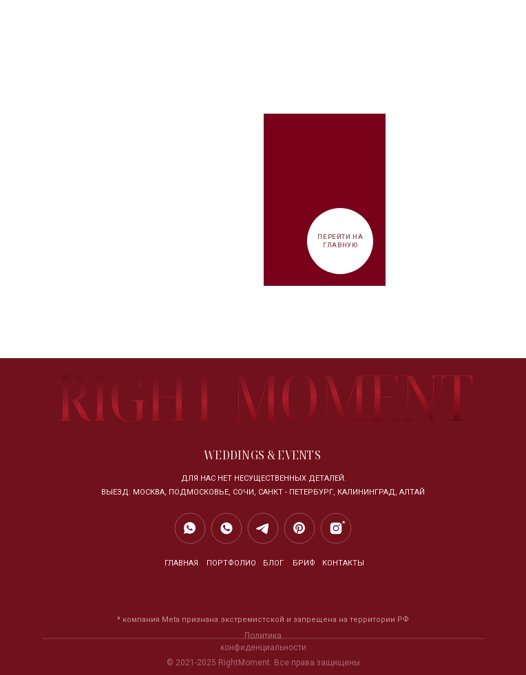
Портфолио (231, 563)
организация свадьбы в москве (263, 588)
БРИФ (304, 563)
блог (273, 563)
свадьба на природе (263, 598)
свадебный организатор (263, 576)
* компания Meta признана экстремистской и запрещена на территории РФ (263, 619)
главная (181, 563)
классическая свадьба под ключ (263, 607)
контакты (343, 563)
